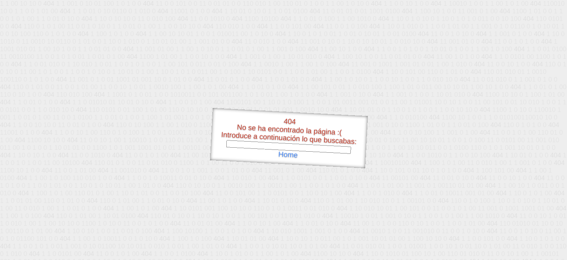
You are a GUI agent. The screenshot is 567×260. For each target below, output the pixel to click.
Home (288, 154)
